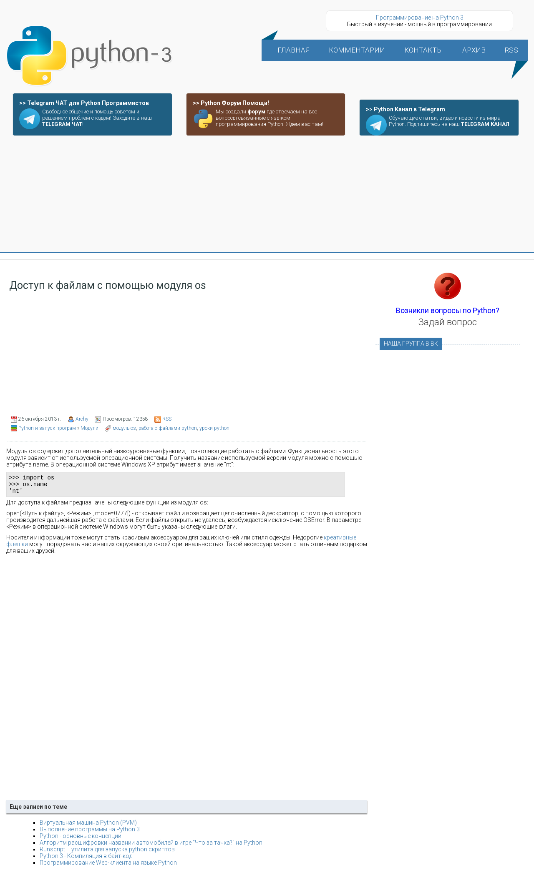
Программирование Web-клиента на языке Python (108, 866)
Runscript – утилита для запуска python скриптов (107, 853)
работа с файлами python (168, 428)
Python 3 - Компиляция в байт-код (86, 859)
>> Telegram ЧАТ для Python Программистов (84, 103)
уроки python (214, 428)
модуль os (124, 428)
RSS (166, 419)
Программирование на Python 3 (419, 17)
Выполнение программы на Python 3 (90, 833)
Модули (89, 428)
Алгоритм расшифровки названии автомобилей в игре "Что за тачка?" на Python (151, 846)
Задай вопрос (447, 322)
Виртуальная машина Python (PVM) (88, 826)
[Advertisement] (267, 194)
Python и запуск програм (47, 428)
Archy (82, 419)
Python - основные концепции (80, 839)
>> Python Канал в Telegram (405, 109)
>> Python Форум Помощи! (231, 103)
